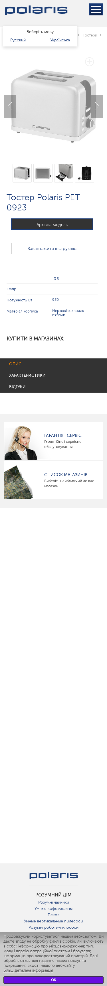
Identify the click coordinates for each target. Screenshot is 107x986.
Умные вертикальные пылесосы (53, 921)
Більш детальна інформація (28, 970)
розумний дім (53, 895)
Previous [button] (10, 106)
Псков (53, 914)
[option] (53, 101)
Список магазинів (65, 474)
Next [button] (97, 106)
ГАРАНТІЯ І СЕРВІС (63, 435)
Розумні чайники (53, 902)
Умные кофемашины (53, 908)
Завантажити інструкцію (52, 248)
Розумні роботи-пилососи (53, 927)
